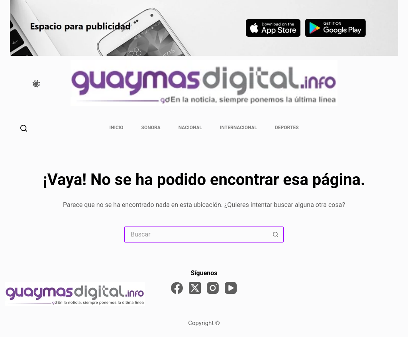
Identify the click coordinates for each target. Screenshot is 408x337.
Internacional (238, 127)
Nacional (190, 127)
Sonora (151, 127)
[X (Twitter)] (195, 288)
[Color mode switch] (36, 84)
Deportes (286, 127)
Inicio (116, 127)
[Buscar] (23, 128)
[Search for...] (196, 234)
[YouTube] (231, 288)
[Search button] (276, 234)
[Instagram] (213, 288)
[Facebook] (177, 288)
